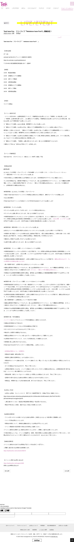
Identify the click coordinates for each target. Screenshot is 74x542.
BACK (7, 23)
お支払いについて (33, 525)
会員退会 (52, 529)
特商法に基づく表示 (25, 529)
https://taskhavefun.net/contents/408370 (15, 450)
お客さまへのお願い (63, 525)
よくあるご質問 (43, 529)
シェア (59, 37)
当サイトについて (10, 525)
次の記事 (67, 471)
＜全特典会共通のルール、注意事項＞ (14, 351)
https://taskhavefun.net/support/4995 (14, 463)
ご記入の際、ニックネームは (61, 219)
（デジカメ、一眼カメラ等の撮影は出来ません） (44, 270)
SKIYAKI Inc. (54, 536)
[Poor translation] (7, 510)
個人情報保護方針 (51, 525)
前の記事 (7, 471)
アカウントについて (22, 525)
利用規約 (42, 525)
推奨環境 (34, 529)
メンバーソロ (7, 320)
